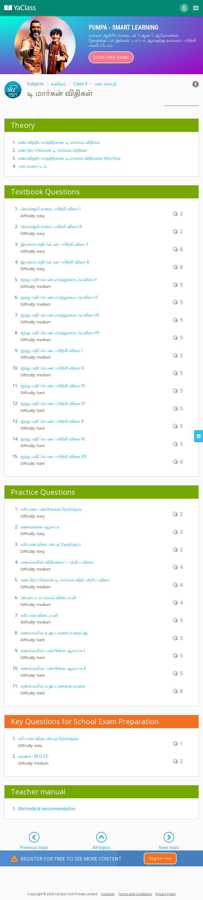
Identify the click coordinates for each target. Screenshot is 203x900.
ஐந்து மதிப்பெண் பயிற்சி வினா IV (53, 403)
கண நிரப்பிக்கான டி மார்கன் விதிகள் (52, 150)
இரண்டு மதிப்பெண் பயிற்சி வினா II (55, 262)
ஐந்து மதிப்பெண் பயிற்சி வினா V (52, 421)
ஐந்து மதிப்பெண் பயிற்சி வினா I (51, 350)
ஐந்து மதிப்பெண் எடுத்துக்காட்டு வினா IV (60, 333)
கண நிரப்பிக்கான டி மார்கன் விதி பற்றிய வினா (65, 580)
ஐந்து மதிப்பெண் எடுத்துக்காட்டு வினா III (60, 315)
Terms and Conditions (135, 894)
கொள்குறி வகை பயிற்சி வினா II (51, 226)
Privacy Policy (166, 894)
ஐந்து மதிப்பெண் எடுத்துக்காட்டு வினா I (58, 279)
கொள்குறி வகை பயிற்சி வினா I (51, 209)
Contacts (107, 894)
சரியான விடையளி (39, 615)
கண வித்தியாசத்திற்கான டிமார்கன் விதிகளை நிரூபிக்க (69, 158)
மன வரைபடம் (32, 166)
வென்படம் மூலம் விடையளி (48, 597)
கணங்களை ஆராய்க (40, 527)
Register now (160, 858)
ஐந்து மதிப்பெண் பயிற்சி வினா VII (53, 456)
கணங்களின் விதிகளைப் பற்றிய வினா (57, 562)
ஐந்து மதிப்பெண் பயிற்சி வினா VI (53, 439)
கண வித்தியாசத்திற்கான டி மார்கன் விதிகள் (59, 142)
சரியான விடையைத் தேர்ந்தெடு (51, 544)
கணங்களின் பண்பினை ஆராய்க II (53, 668)
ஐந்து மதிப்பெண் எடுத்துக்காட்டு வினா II (59, 297)
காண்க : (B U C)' (33, 756)
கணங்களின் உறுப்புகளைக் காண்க (53, 686)
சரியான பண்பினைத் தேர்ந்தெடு (51, 509)
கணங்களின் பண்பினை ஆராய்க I (53, 650)
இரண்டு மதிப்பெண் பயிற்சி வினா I (54, 244)
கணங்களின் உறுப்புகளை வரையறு (54, 633)
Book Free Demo (111, 57)
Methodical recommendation (46, 809)
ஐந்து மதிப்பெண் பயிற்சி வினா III (53, 386)
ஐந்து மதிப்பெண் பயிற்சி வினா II (52, 368)
